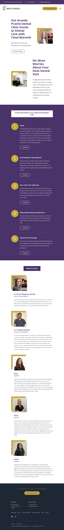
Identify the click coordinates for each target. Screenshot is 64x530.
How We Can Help (26, 512)
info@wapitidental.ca (33, 506)
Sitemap (13, 523)
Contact (47, 512)
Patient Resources (36, 512)
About (19, 512)
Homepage (13, 512)
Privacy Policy (19, 523)
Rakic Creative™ (41, 526)
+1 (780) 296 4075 (32, 504)
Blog (42, 512)
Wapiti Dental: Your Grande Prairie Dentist (11, 8)
